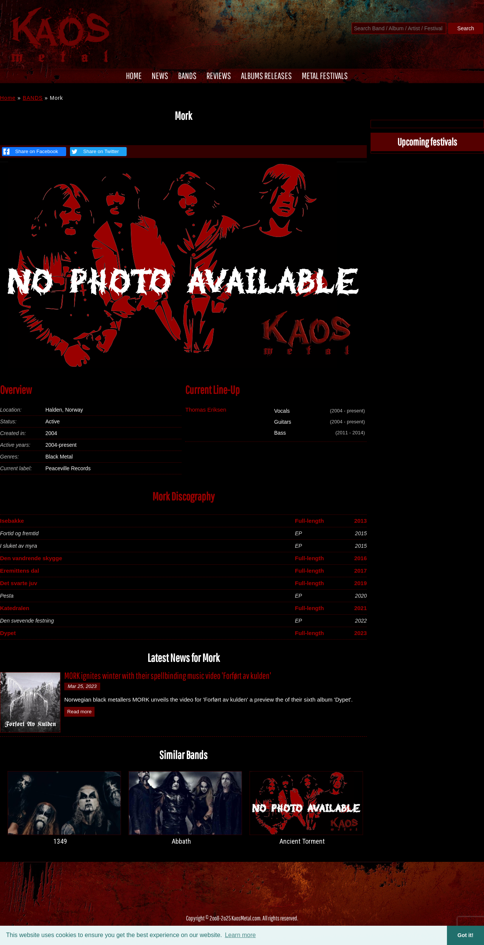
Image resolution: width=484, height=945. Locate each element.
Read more (79, 711)
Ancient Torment (302, 841)
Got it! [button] (465, 935)
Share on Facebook (30, 152)
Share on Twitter (94, 151)
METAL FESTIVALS (325, 75)
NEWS (160, 75)
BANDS (187, 75)
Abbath (181, 841)
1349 (60, 841)
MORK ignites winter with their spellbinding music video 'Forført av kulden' (167, 675)
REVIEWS (218, 75)
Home (8, 98)
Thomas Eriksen (205, 409)
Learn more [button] (240, 935)
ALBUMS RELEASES (266, 75)
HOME (134, 75)
